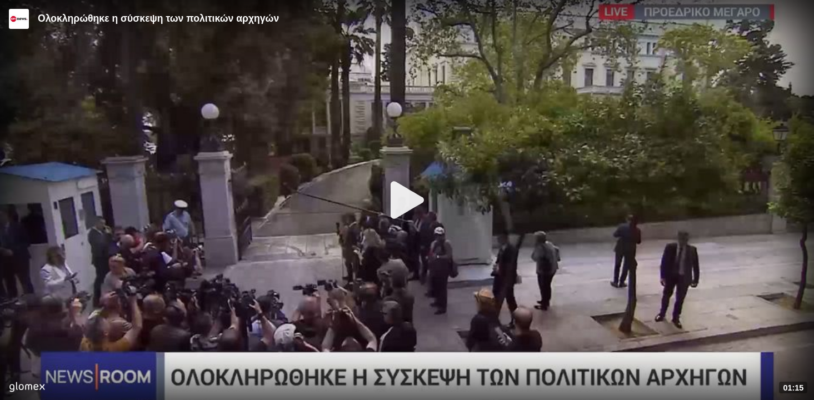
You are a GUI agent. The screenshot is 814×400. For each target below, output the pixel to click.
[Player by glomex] (27, 388)
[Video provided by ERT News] (19, 19)
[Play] (407, 200)
